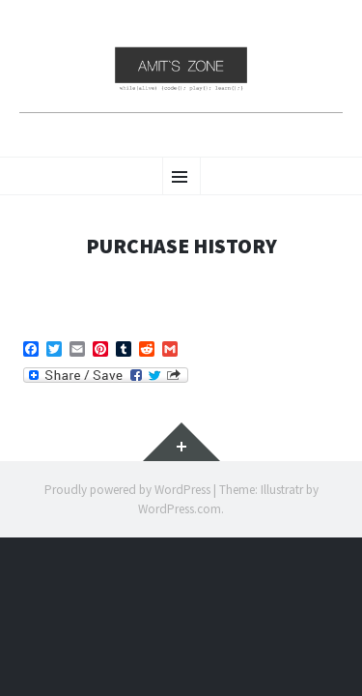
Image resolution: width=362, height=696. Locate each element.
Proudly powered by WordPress (127, 489)
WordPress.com (179, 509)
